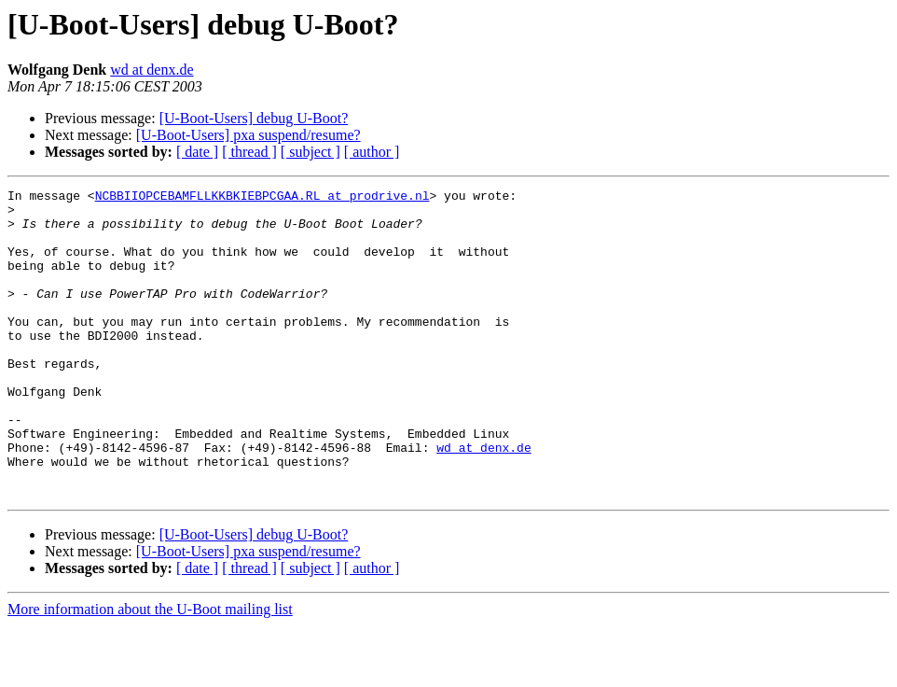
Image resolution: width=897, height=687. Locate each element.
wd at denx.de (151, 69)
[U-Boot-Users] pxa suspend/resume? (248, 135)
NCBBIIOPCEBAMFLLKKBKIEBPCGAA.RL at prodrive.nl (262, 197)
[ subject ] (310, 152)
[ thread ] (249, 152)
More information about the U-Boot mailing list (150, 671)
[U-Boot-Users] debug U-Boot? (254, 118)
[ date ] (197, 152)
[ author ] (372, 152)
